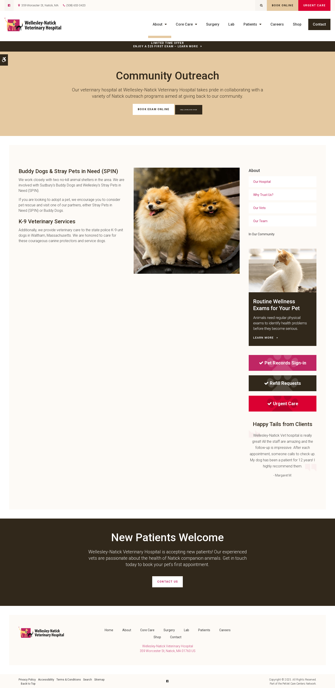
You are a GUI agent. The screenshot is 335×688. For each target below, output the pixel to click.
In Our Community (262, 234)
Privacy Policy (27, 678)
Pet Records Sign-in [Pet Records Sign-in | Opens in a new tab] (282, 362)
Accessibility (46, 678)
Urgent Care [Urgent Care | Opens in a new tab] (282, 403)
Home (109, 629)
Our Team (260, 220)
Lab (231, 24)
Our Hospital (262, 181)
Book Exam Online (145, 109)
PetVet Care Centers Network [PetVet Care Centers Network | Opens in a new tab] (299, 682)
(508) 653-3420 (75, 5)
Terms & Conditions (68, 678)
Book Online (282, 5)
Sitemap (99, 678)
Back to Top (28, 682)
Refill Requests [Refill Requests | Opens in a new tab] (282, 383)
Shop (297, 24)
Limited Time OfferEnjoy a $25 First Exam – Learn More (165, 44)
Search (87, 678)
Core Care (184, 24)
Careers (277, 24)
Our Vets (259, 207)
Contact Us (167, 581)
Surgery (212, 24)
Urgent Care (314, 5)
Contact (319, 24)
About (157, 24)
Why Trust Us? (263, 194)
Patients (250, 24)
